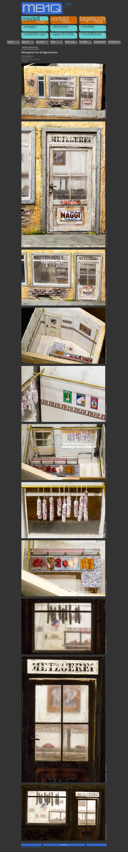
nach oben (64, 844)
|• (22, 844)
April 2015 (25, 61)
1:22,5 (27, 59)
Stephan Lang (30, 55)
